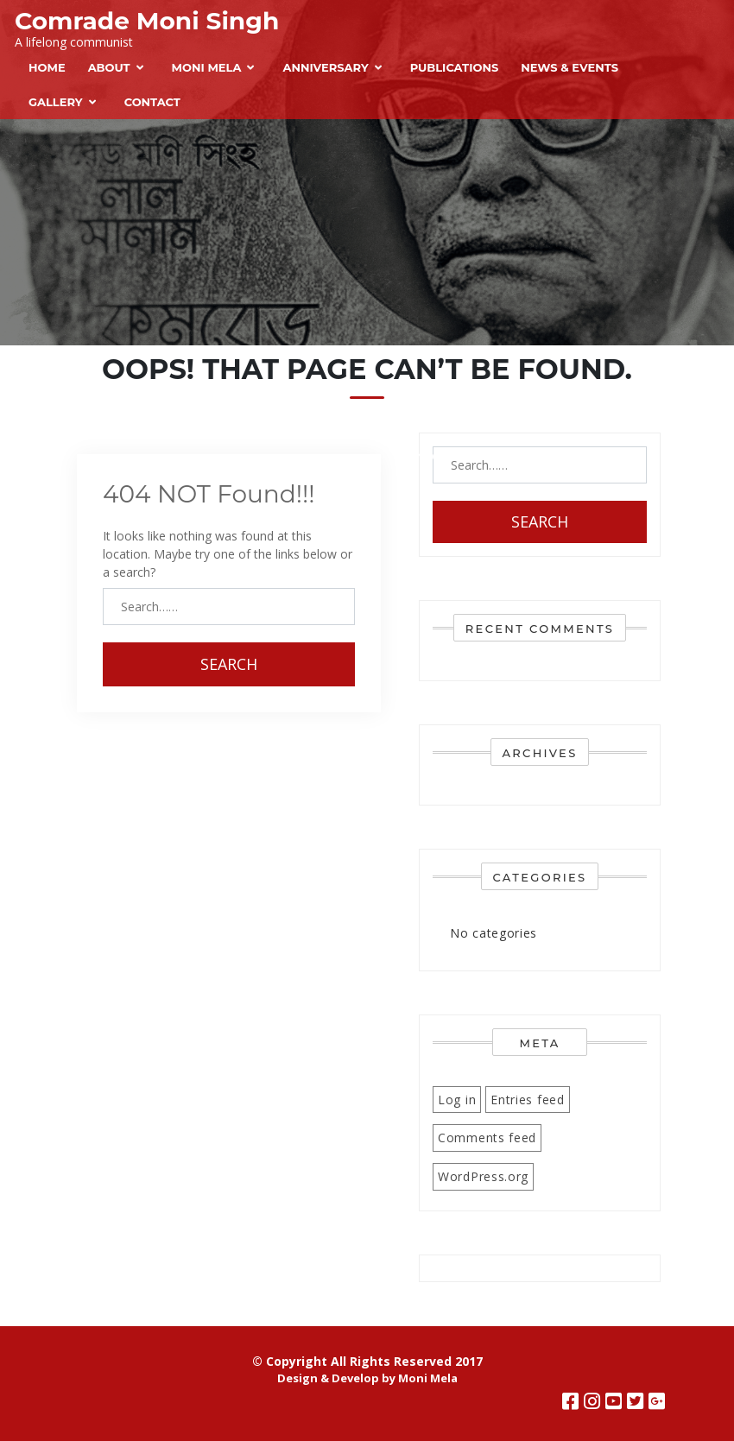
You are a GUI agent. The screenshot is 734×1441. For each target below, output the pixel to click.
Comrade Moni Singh (147, 20)
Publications (454, 67)
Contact (152, 102)
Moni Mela (207, 67)
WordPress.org (483, 1176)
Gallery (55, 102)
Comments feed (487, 1137)
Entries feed (527, 1099)
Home (47, 67)
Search (228, 664)
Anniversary (325, 67)
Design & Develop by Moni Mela (367, 1378)
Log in (457, 1099)
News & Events (569, 67)
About (109, 67)
